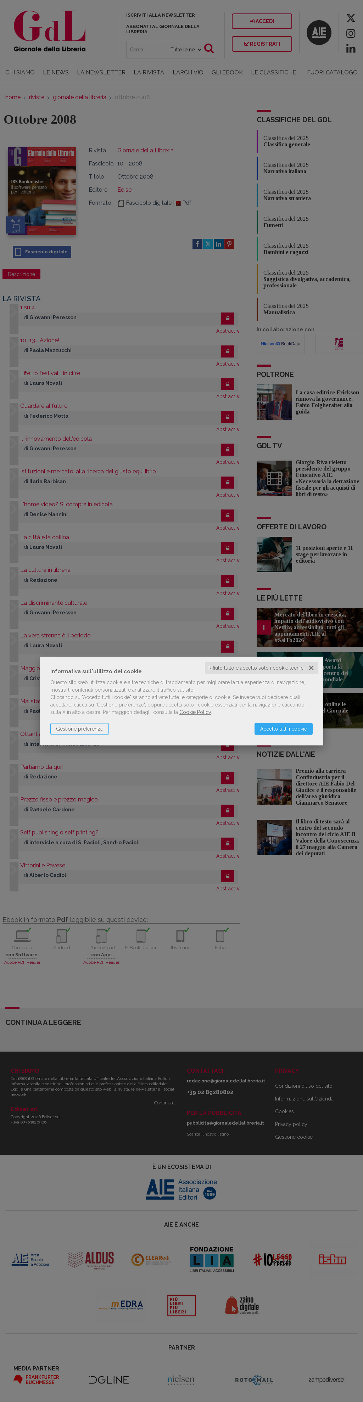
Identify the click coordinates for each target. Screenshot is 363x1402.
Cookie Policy (195, 712)
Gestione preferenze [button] (79, 729)
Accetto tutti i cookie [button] (283, 729)
